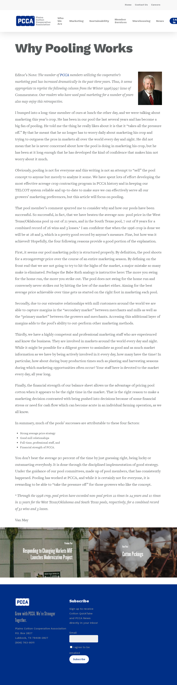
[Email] (83, 638)
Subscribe (79, 659)
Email (73, 632)
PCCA (64, 74)
